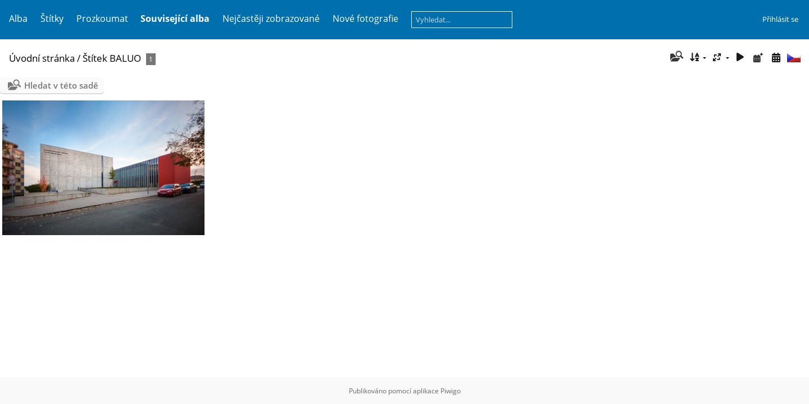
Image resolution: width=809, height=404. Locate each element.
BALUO (125, 58)
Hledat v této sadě (61, 85)
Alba (18, 18)
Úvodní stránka (42, 58)
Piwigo (450, 391)
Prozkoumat (102, 18)
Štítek (95, 58)
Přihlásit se (780, 19)
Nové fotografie (365, 18)
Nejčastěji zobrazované (271, 18)
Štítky (51, 18)
